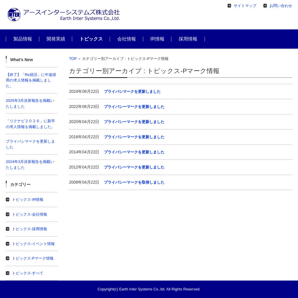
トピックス (91, 38)
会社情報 (126, 38)
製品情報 (22, 38)
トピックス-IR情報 (27, 199)
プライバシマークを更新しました (132, 91)
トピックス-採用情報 (29, 229)
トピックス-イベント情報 (33, 244)
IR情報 (157, 38)
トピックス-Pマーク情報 (33, 258)
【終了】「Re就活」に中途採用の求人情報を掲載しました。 (31, 80)
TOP (73, 58)
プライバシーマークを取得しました (134, 182)
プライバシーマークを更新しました (134, 106)
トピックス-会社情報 (29, 214)
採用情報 (188, 38)
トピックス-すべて (27, 273)
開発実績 (56, 38)
